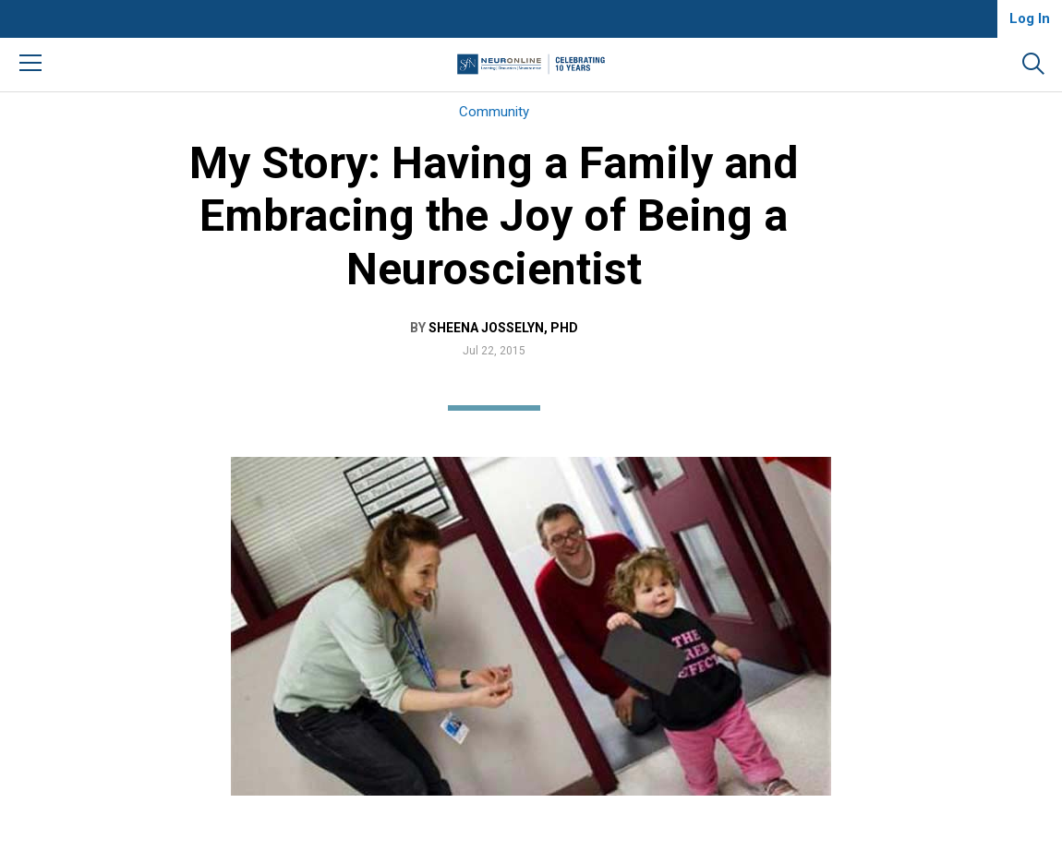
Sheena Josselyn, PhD (503, 327)
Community (494, 111)
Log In (1029, 18)
